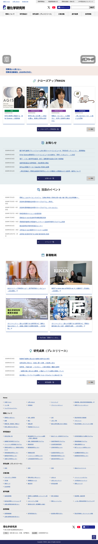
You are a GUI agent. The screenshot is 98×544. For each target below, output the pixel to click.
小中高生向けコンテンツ (85, 1)
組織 (5, 420)
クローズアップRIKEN (10, 477)
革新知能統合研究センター (11, 452)
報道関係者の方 (53, 1)
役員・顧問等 (31, 417)
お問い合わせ (16, 1)
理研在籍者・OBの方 (68, 1)
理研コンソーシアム (56, 501)
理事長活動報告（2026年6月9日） (19, 72)
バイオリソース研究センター (35, 455)
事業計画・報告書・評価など (11, 423)
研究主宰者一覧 (8, 436)
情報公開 (30, 423)
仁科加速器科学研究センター (35, 458)
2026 (5, 468)
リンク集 (6, 405)
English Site (25, 1)
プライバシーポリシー (57, 405)
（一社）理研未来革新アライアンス (84, 501)
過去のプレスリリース (80, 468)
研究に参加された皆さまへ (11, 427)
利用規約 (30, 405)
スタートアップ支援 (33, 501)
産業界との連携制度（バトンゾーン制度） (37, 497)
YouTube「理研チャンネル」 (50, 337)
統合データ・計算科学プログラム (59, 436)
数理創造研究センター (33, 447)
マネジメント (78, 420)
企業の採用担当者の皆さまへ (11, 504)
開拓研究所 (31, 444)
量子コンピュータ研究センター (83, 447)
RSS (92, 129)
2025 (29, 468)
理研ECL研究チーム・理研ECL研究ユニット (14, 448)
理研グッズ (7, 483)
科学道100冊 (54, 483)
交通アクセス (6, 1)
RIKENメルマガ (65, 7)
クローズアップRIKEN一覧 (49, 129)
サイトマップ (54, 402)
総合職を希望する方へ (57, 513)
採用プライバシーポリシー (81, 405)
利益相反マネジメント (33, 427)
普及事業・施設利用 (80, 496)
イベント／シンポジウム (81, 477)
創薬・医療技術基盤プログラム (36, 441)
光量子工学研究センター (10, 458)
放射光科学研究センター (57, 458)
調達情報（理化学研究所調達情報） (84, 402)
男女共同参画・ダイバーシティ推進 (84, 423)
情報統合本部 (31, 452)
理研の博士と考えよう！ (34, 477)
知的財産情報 (7, 496)
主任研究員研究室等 (56, 444)
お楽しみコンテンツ (56, 480)
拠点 (29, 420)
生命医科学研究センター (57, 452)
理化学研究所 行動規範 (80, 417)
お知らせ (53, 477)
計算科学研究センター (57, 447)
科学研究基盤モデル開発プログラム (84, 436)
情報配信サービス (32, 480)
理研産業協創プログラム (81, 441)
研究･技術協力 (55, 496)
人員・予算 (54, 420)
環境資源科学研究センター (58, 455)
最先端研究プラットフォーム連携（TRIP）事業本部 (36, 437)
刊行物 (6, 480)
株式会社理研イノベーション (12, 501)
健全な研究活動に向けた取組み (59, 423)
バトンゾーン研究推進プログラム (13, 444)
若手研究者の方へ (32, 513)
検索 (91, 7)
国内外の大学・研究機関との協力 (36, 504)
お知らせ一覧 (49, 178)
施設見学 (30, 483)
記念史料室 (7, 486)
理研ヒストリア (79, 483)
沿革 (52, 417)
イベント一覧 (49, 242)
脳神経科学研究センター (10, 455)
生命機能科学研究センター (81, 452)
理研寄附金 (41, 1)
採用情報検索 (7, 513)
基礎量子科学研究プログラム (11, 441)
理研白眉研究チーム (80, 444)
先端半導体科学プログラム (58, 441)
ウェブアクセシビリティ (10, 408)
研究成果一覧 (49, 382)
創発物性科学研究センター (81, 455)
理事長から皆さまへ (13, 69)
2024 (52, 468)
